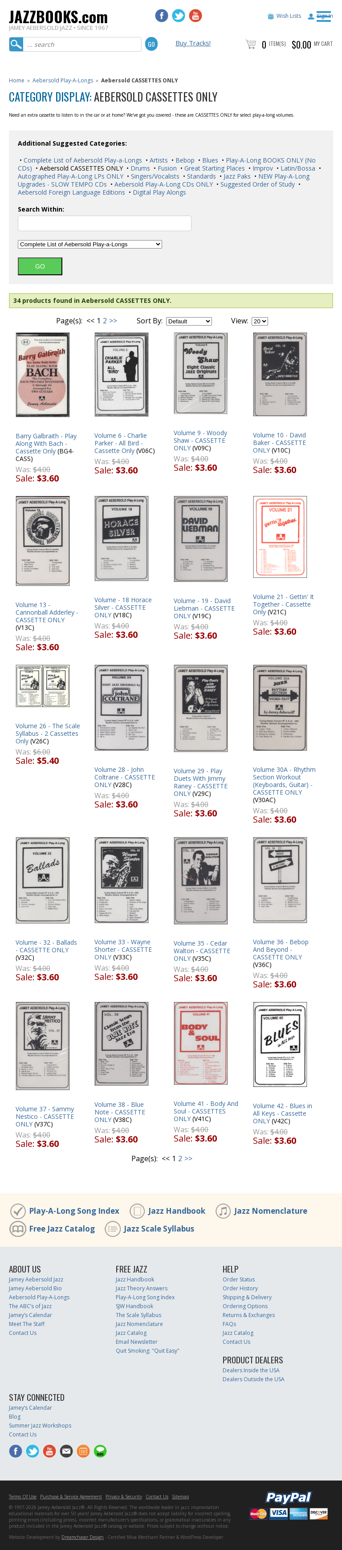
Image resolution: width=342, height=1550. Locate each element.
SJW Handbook (134, 1306)
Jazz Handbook (176, 1211)
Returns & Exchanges (249, 1315)
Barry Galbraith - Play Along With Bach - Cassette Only (46, 443)
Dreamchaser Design (82, 1537)
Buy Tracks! (193, 42)
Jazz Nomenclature (270, 1211)
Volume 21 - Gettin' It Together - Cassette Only (283, 604)
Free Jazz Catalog (62, 1229)
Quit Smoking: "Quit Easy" (147, 1350)
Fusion (166, 168)
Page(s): (69, 320)
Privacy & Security (124, 1496)
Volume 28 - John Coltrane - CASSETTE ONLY (124, 777)
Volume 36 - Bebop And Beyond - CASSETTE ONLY (281, 949)
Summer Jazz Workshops (40, 1425)
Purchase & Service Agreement (71, 1496)
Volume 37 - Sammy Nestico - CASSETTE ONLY (45, 1116)
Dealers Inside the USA (251, 1370)
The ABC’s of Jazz (30, 1306)
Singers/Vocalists (154, 176)
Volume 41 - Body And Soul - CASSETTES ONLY (206, 1111)
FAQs (229, 1324)
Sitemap (180, 1496)
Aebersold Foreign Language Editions (71, 192)
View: (239, 320)
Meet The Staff (27, 1324)
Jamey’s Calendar (30, 1315)
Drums (139, 168)
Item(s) (277, 43)
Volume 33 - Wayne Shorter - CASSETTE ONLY (123, 949)
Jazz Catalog (131, 1333)
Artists (158, 160)
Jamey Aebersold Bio (35, 1288)
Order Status (239, 1279)
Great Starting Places (214, 168)
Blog (14, 1416)
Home (16, 80)
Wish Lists (289, 16)
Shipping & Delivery (247, 1297)
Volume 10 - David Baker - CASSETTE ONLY (279, 442)
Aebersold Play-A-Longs (63, 80)
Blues (209, 160)
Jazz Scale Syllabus (159, 1229)
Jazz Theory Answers (141, 1288)
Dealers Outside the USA (254, 1379)
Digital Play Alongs (158, 192)
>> (113, 321)
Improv (262, 168)
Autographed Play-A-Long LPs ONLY (70, 176)
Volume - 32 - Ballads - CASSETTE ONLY (46, 946)
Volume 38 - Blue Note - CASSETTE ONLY (119, 1112)
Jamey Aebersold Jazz (36, 1279)
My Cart (323, 43)
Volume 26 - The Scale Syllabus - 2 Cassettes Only (48, 733)
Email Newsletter (137, 1342)
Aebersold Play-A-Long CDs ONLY (163, 184)
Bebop (184, 160)
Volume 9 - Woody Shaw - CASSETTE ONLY (200, 440)
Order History (240, 1288)
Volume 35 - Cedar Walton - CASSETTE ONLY (202, 951)
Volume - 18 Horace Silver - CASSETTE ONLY (123, 607)
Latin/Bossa (297, 168)
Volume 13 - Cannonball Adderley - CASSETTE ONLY (47, 612)
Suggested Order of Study (257, 184)
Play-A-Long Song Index (74, 1211)
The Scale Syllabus (138, 1315)
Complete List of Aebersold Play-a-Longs (82, 160)
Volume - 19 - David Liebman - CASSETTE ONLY (204, 608)
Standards (200, 176)
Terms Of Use (23, 1496)
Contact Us (23, 1333)
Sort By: (150, 320)
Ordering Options (245, 1306)
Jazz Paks (236, 176)
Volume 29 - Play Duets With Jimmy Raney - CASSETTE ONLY (201, 782)
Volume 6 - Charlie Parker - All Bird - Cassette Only (120, 443)
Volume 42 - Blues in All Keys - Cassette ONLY (282, 1113)
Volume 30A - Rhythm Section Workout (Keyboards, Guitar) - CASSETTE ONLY (284, 780)
